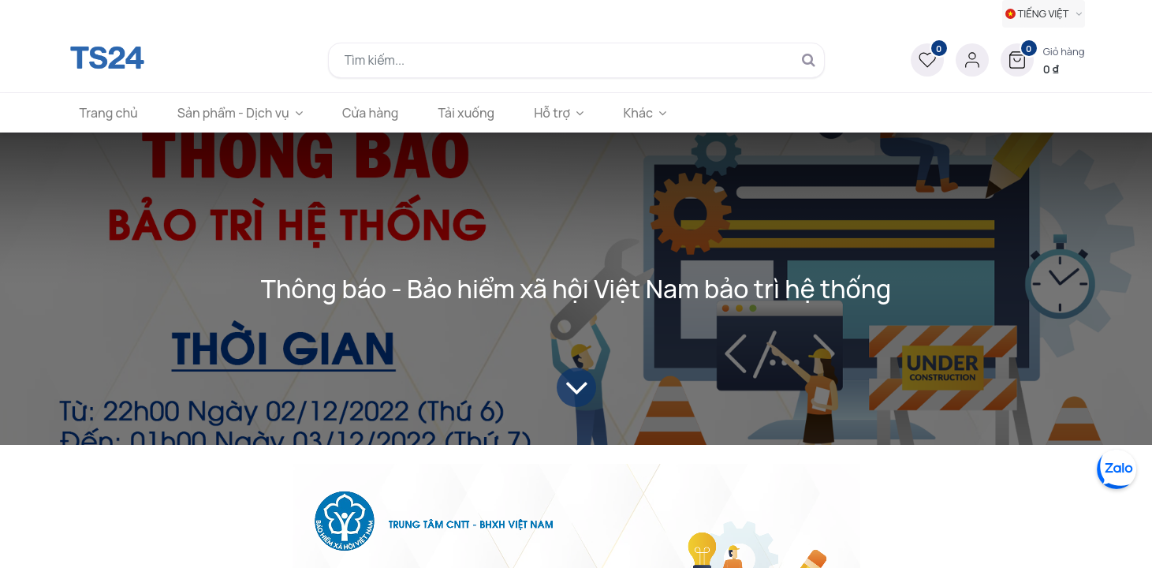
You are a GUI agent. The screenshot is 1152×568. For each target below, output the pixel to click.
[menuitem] (109, 113)
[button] (1043, 60)
